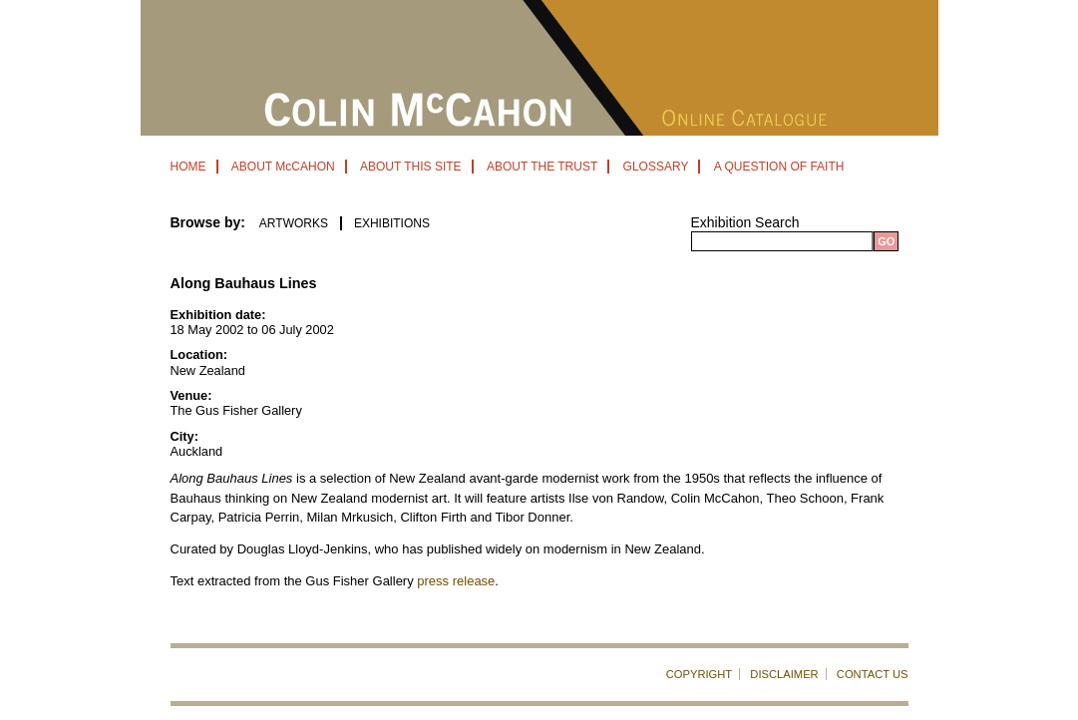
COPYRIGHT (699, 674)
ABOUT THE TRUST (542, 167)
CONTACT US (872, 674)
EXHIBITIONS (392, 223)
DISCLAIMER (784, 674)
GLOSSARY (656, 167)
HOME (188, 167)
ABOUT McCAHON (283, 167)
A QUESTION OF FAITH (779, 167)
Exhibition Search (745, 222)
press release (456, 580)
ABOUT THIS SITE (411, 167)
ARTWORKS (293, 223)
